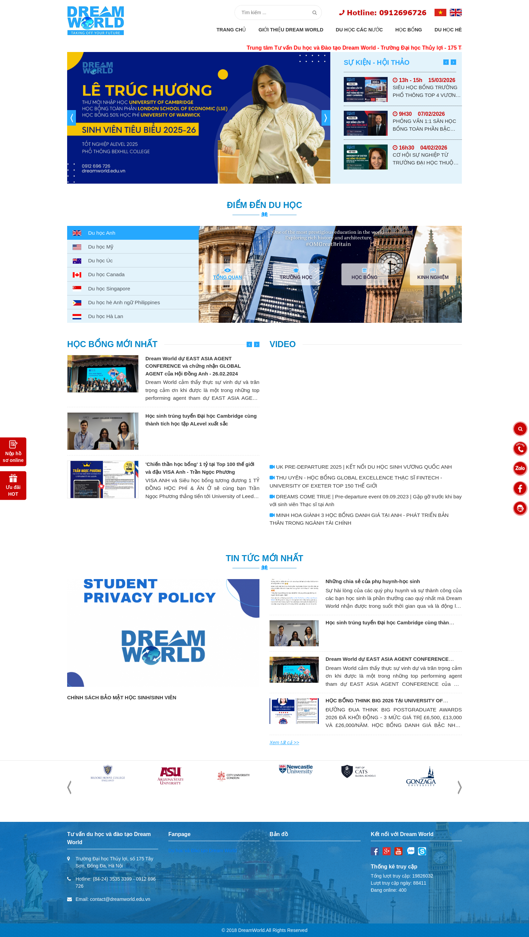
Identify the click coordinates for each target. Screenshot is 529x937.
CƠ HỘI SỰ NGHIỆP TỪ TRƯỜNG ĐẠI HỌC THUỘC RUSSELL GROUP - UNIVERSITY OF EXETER (425, 159)
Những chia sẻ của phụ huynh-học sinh (373, 581)
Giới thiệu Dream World (290, 29)
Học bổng (408, 29)
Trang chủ (231, 29)
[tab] (133, 233)
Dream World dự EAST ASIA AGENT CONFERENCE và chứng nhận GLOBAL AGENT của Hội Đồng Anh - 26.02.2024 (193, 366)
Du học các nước (359, 29)
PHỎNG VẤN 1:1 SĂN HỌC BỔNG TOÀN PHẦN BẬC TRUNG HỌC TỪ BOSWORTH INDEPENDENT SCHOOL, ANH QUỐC (426, 125)
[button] (71, 118)
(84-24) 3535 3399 (112, 879)
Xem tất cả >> (284, 742)
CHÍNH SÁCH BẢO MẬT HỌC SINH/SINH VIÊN (121, 697)
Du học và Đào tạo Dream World (202, 850)
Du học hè (448, 29)
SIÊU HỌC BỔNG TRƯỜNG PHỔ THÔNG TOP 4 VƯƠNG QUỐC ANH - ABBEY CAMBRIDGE (426, 91)
